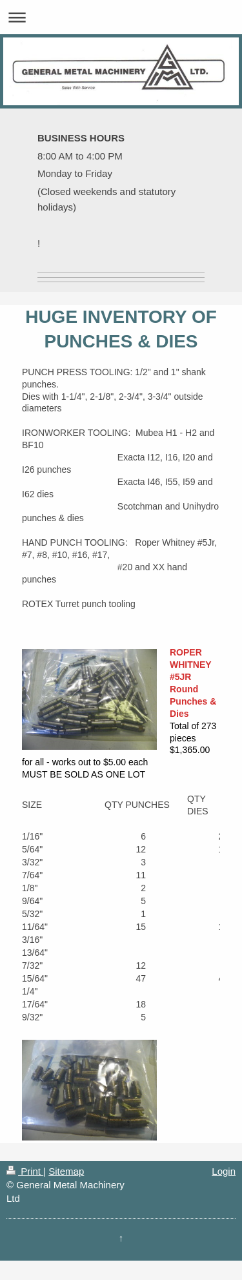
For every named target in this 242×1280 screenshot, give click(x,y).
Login (224, 1171)
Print (24, 1171)
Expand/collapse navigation (121, 17)
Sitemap (66, 1171)
